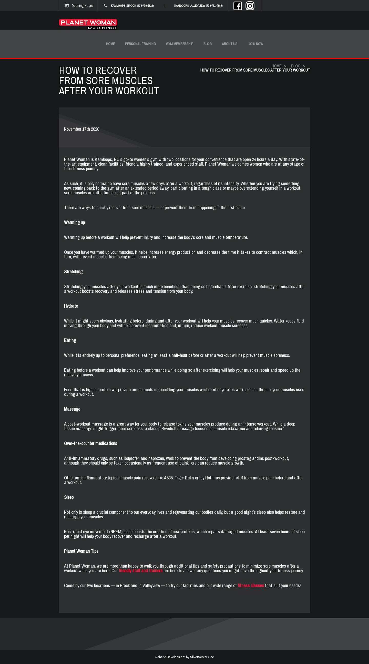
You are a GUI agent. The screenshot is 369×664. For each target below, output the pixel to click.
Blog (207, 44)
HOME (276, 66)
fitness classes (251, 585)
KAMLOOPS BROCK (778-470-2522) (132, 6)
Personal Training (140, 44)
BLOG (295, 66)
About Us (229, 44)
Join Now (256, 44)
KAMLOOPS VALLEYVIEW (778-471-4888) (198, 6)
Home (110, 44)
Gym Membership (179, 44)
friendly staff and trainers (141, 570)
